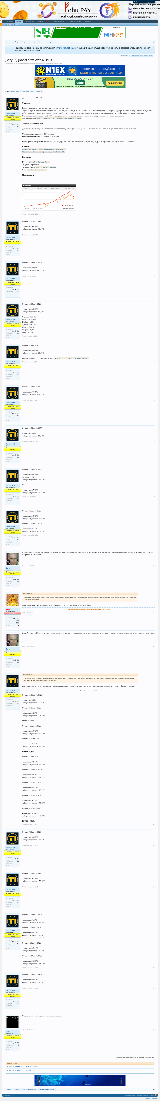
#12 (154, 646)
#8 (154, 496)
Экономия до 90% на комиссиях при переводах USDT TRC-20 (89, 609)
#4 (154, 336)
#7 (154, 441)
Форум (18, 21)
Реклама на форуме (74, 21)
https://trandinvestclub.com (37, 170)
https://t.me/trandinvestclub (46, 167)
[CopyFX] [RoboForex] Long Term (20, 1070)
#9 (154, 535)
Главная (10, 21)
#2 (154, 235)
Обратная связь (130, 1095)
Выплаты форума (125, 55)
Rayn (8, 568)
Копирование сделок (22, 63)
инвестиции (14, 91)
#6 (154, 400)
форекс (39, 91)
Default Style (7, 1095)
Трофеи (40, 21)
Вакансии (87, 21)
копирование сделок (27, 91)
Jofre (8, 1032)
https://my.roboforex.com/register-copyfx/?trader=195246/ (43, 152)
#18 (154, 1029)
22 (18, 1045)
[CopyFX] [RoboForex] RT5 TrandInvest (23, 1067)
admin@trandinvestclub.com (39, 162)
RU (13, 1095)
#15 (154, 887)
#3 (154, 276)
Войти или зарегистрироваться (144, 2)
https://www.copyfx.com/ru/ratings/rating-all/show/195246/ (44, 149)
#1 (154, 214)
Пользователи (29, 21)
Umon (24, 612)
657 (18, 581)
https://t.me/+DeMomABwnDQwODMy (73, 358)
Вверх (152, 1095)
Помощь (139, 1095)
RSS (155, 1095)
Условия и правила (151, 1098)
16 (18, 625)
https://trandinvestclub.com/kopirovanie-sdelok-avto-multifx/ (58, 118)
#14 (154, 845)
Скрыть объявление (153, 48)
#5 (154, 362)
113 (18, 127)
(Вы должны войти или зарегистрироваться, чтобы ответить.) (135, 1057)
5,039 (17, 621)
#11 (154, 612)
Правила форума (58, 21)
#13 (154, 824)
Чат (47, 21)
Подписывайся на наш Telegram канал (142, 55)
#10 (154, 566)
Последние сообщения (11, 24)
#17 (154, 988)
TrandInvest (49, 63)
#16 (154, 967)
